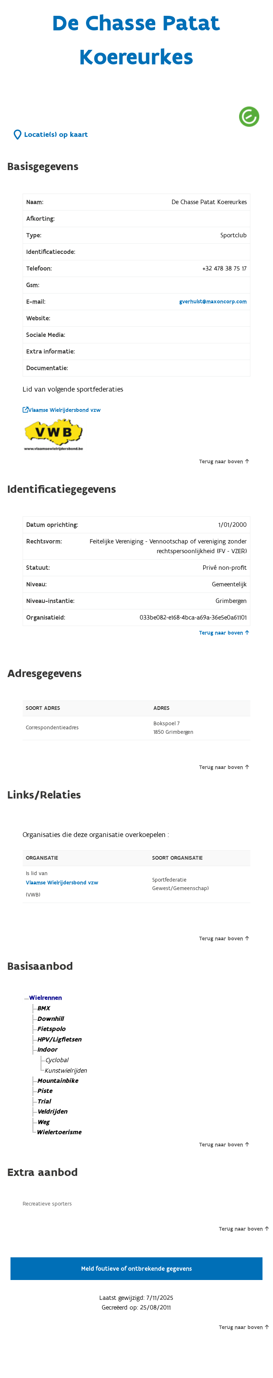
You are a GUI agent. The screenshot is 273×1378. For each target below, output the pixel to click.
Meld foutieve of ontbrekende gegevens (136, 1269)
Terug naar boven (224, 461)
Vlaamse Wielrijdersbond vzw (62, 410)
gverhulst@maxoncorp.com (213, 301)
